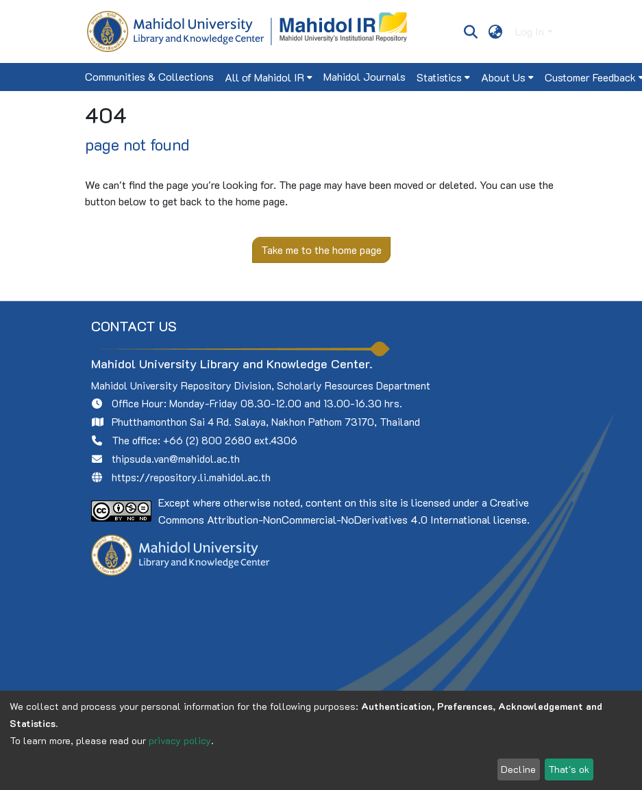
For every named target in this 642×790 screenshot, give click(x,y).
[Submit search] (471, 31)
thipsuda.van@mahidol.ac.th (176, 459)
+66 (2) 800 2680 (207, 440)
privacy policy (180, 740)
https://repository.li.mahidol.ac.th (191, 477)
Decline (518, 769)
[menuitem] (495, 31)
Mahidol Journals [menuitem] (364, 76)
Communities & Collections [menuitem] (149, 76)
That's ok (568, 769)
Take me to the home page (321, 249)
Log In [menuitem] (529, 31)
